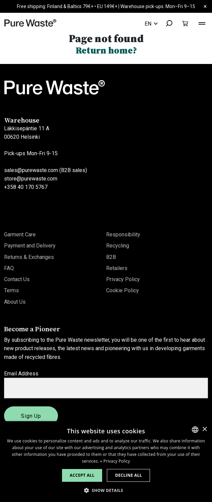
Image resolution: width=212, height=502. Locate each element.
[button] (106, 490)
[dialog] (106, 461)
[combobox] (166, 24)
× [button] (204, 429)
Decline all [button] (128, 475)
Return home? (106, 50)
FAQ (9, 268)
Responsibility (123, 234)
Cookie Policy (122, 290)
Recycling (117, 245)
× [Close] (205, 6)
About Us (15, 302)
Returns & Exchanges (29, 257)
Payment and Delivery (30, 245)
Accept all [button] (82, 475)
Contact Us (17, 279)
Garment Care (20, 234)
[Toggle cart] (185, 23)
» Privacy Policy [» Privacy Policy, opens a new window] (115, 461)
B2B (111, 257)
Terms (11, 290)
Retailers (116, 268)
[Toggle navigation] (202, 22)
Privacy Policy (123, 279)
